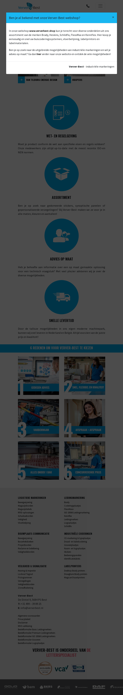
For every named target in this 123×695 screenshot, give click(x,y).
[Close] (113, 17)
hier (39, 54)
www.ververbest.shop (42, 30)
